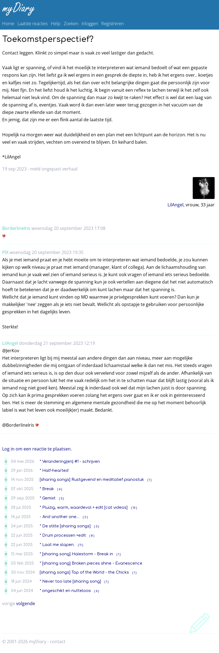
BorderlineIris (16, 228)
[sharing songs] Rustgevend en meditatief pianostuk (92, 479)
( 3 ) (61, 498)
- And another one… (59, 517)
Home (8, 24)
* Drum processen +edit (63, 535)
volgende (25, 603)
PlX (5, 252)
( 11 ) (80, 545)
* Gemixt (48, 498)
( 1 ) (149, 480)
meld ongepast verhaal (53, 169)
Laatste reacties (33, 24)
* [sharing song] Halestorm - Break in (76, 554)
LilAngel (175, 205)
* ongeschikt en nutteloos (65, 590)
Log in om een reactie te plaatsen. (37, 449)
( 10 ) (134, 508)
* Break (47, 489)
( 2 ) (85, 517)
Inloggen (90, 24)
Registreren (112, 24)
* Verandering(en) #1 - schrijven (70, 461)
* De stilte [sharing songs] (65, 526)
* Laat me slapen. (57, 544)
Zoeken (71, 24)
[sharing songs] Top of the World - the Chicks (84, 572)
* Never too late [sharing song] (70, 581)
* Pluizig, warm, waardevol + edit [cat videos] (84, 507)
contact (57, 641)
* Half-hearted (54, 470)
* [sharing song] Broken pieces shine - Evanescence (91, 563)
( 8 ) (91, 536)
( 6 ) (59, 489)
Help (55, 24)
